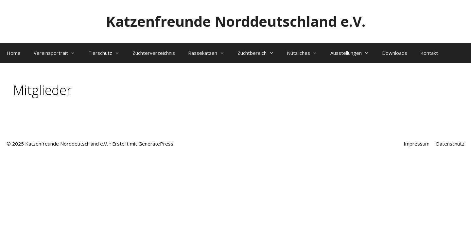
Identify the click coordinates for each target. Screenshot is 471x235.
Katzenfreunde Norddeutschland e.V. (235, 21)
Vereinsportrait (58, 53)
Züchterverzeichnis (153, 53)
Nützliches (305, 53)
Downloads (394, 53)
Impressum (416, 143)
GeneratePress (155, 143)
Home (14, 53)
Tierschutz (107, 53)
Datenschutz (450, 143)
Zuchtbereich (258, 53)
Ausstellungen (352, 53)
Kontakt (429, 53)
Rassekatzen (209, 53)
